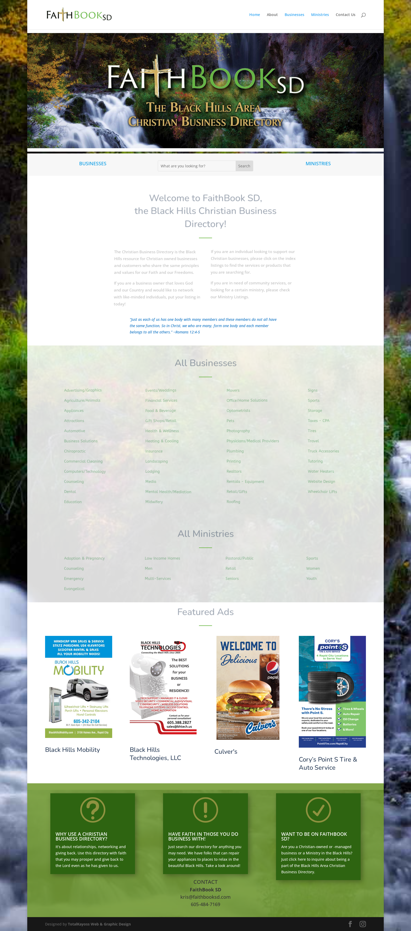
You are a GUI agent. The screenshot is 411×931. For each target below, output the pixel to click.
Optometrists (241, 411)
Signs (315, 391)
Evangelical (76, 588)
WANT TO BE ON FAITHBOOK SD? (314, 836)
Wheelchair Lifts (324, 490)
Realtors (237, 471)
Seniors (235, 578)
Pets (233, 421)
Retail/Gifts (239, 490)
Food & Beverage (163, 411)
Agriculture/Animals (84, 401)
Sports (316, 401)
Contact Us (345, 15)
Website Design (324, 480)
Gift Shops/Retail (163, 421)
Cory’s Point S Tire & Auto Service (328, 763)
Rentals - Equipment (247, 481)
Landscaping (159, 461)
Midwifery (157, 500)
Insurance (157, 451)
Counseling (76, 481)
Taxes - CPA (321, 421)
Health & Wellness (164, 431)
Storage (317, 411)
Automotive (77, 431)
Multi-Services (160, 578)
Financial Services (164, 401)
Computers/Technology (86, 471)
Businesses (294, 15)
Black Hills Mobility (72, 750)
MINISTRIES (318, 163)
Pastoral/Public (242, 558)
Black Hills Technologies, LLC (155, 754)
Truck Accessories (325, 451)
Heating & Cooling (164, 441)
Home (254, 15)
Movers (236, 391)
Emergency (76, 578)
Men (151, 568)
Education (75, 500)
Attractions (76, 421)
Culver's (225, 751)
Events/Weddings (163, 391)
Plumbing (238, 451)
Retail (233, 568)
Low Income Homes (164, 558)
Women (315, 568)
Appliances (76, 411)
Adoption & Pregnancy (86, 558)
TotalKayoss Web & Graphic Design (99, 924)
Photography (241, 431)
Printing (236, 461)
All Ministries (205, 534)
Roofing (236, 500)
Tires (315, 431)
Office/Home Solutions (249, 401)
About (272, 15)
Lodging (155, 471)
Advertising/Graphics (84, 391)
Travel (316, 441)
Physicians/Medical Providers (255, 441)
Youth (314, 578)
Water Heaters (323, 471)
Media (154, 481)
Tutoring (318, 461)
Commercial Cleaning (85, 461)
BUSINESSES (92, 163)
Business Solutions (83, 441)
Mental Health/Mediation (170, 491)
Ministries (320, 15)
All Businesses (206, 363)
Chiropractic (77, 451)
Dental (72, 490)
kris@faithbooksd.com (205, 897)
